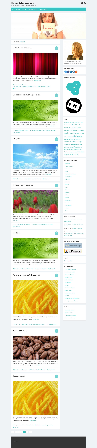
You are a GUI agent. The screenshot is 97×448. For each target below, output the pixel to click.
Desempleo (34, 130)
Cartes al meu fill (43, 9)
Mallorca (16, 84)
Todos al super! (19, 376)
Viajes (28, 224)
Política (20, 84)
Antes (73, 122)
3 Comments (16, 132)
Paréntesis (66, 147)
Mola (71, 141)
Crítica (23, 86)
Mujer (52, 425)
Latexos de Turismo (69, 310)
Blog (13, 9)
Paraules (79, 144)
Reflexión (67, 149)
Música (69, 144)
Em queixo (27, 86)
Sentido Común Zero (71, 233)
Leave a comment (51, 324)
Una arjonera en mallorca (71, 300)
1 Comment (16, 88)
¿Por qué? (53, 130)
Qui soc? (18, 9)
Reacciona (48, 130)
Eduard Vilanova (69, 280)
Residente (43, 86)
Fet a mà (67, 285)
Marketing (67, 192)
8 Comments (51, 268)
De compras (42, 425)
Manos (65, 139)
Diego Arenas (68, 277)
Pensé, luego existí (78, 228)
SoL (70, 149)
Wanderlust (69, 219)
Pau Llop (67, 295)
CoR (81, 127)
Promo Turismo (68, 312)
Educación (78, 130)
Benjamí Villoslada (69, 274)
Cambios (67, 125)
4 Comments (50, 369)
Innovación (70, 136)
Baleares (16, 86)
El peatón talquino (20, 330)
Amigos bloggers (68, 122)
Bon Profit (80, 122)
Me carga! (17, 233)
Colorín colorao (76, 127)
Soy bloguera (75, 149)
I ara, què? (17, 138)
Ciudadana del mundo (19, 130)
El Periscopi (68, 282)
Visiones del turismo (70, 318)
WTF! (69, 154)
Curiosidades (30, 268)
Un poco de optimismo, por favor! (26, 95)
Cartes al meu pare (33, 9)
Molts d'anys (77, 141)
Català (20, 86)
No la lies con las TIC (70, 293)
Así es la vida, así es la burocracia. (26, 275)
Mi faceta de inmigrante (23, 185)
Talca (48, 224)
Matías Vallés (68, 290)
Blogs (76, 122)
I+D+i (66, 187)
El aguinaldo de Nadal (22, 47)
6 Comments (16, 226)
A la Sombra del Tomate (70, 269)
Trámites (30, 324)
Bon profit (67, 163)
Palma (44, 130)
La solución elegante (70, 287)
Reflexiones (68, 200)
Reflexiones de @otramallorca (72, 298)
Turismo (24, 84)
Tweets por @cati (68, 260)
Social (66, 202)
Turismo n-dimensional (70, 315)
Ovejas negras (76, 231)
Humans (76, 133)
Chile (15, 224)
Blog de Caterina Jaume (22, 3)
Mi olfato (70, 139)
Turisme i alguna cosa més (39, 324)
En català (16, 178)
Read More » (37, 80)
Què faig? (24, 9)
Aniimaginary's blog (69, 272)
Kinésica (68, 224)
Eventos (72, 133)
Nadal (36, 86)
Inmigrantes (44, 224)
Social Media (68, 205)
